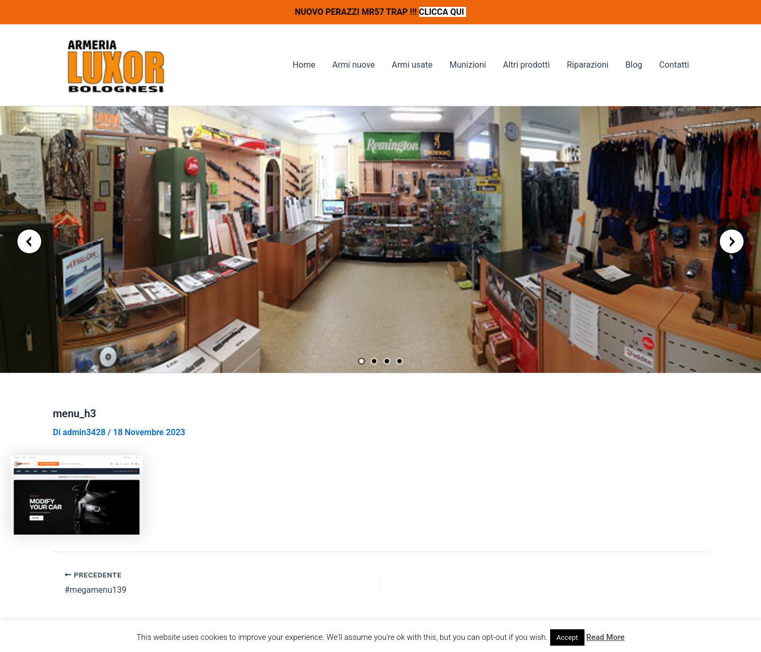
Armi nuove (353, 65)
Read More (605, 637)
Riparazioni (587, 65)
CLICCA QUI (443, 12)
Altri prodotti (526, 65)
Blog (633, 65)
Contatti (674, 65)
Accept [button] (567, 637)
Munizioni (467, 65)
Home (304, 65)
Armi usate (412, 65)
